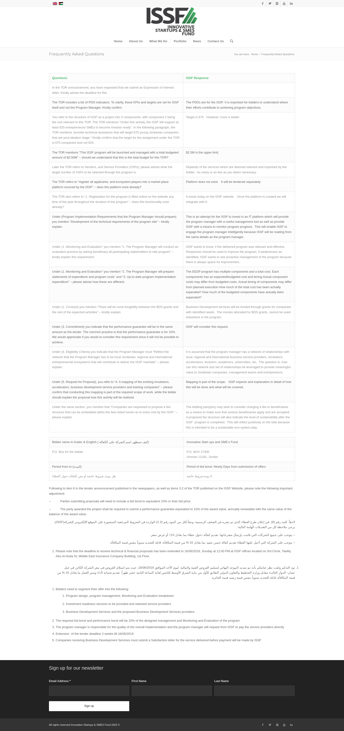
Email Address (60, 681)
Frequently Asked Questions (76, 54)
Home (254, 54)
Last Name (221, 681)
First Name (139, 681)
